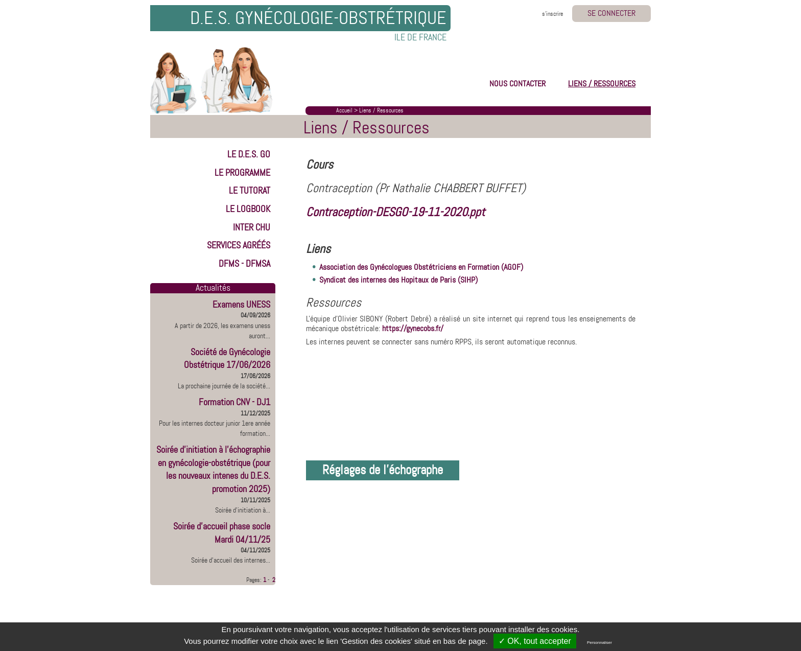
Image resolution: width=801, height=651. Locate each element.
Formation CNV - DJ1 (234, 402)
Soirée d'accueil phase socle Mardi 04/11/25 (221, 533)
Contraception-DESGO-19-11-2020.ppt (395, 212)
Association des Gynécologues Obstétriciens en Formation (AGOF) (421, 267)
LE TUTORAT (249, 190)
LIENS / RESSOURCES (601, 83)
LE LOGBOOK (248, 209)
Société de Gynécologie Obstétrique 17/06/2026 (227, 358)
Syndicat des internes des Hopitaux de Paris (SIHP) (398, 279)
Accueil (344, 110)
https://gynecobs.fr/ (412, 328)
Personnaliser (599, 642)
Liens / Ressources (381, 110)
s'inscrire (552, 14)
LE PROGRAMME (242, 173)
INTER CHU (251, 227)
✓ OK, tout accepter (535, 641)
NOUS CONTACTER (517, 83)
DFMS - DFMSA (244, 264)
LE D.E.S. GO (248, 154)
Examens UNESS (241, 304)
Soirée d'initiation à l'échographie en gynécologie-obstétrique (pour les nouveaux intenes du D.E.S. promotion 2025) (213, 469)
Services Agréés (238, 245)
